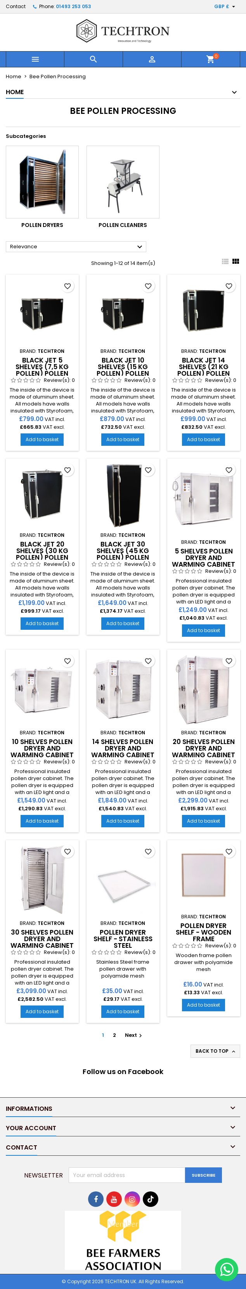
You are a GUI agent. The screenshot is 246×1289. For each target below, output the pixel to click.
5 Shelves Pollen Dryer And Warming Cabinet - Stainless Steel (203, 561)
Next (134, 1035)
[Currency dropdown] (225, 6)
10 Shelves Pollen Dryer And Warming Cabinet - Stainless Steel (42, 751)
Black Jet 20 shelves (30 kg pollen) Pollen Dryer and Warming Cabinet (42, 557)
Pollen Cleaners (123, 225)
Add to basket (42, 439)
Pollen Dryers (42, 225)
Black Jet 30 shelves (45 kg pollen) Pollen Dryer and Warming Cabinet (122, 557)
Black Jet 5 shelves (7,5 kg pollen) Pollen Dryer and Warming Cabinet (42, 373)
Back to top (216, 1051)
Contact (16, 6)
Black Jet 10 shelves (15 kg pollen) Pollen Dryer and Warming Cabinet (122, 373)
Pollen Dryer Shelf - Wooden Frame (203, 932)
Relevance (77, 247)
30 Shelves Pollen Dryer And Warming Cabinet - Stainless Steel (42, 942)
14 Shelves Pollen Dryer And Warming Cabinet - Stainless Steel (122, 751)
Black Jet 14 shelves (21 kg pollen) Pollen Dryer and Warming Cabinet (203, 373)
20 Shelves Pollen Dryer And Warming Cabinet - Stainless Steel (203, 751)
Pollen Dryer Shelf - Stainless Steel (123, 939)
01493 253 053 (73, 6)
